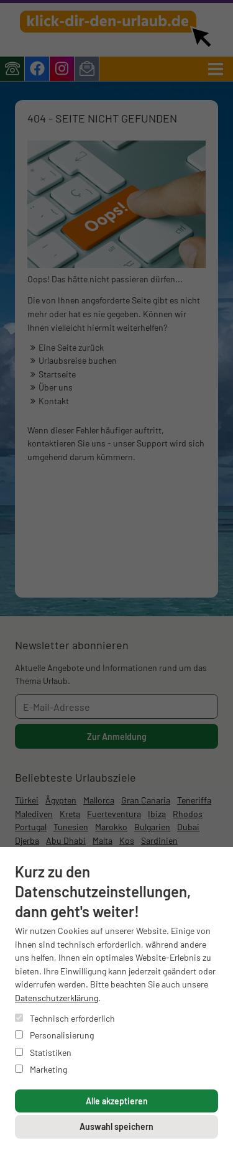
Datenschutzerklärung (56, 997)
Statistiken (43, 1052)
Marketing (41, 1069)
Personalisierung (54, 1035)
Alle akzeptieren (117, 1101)
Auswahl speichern (116, 1126)
